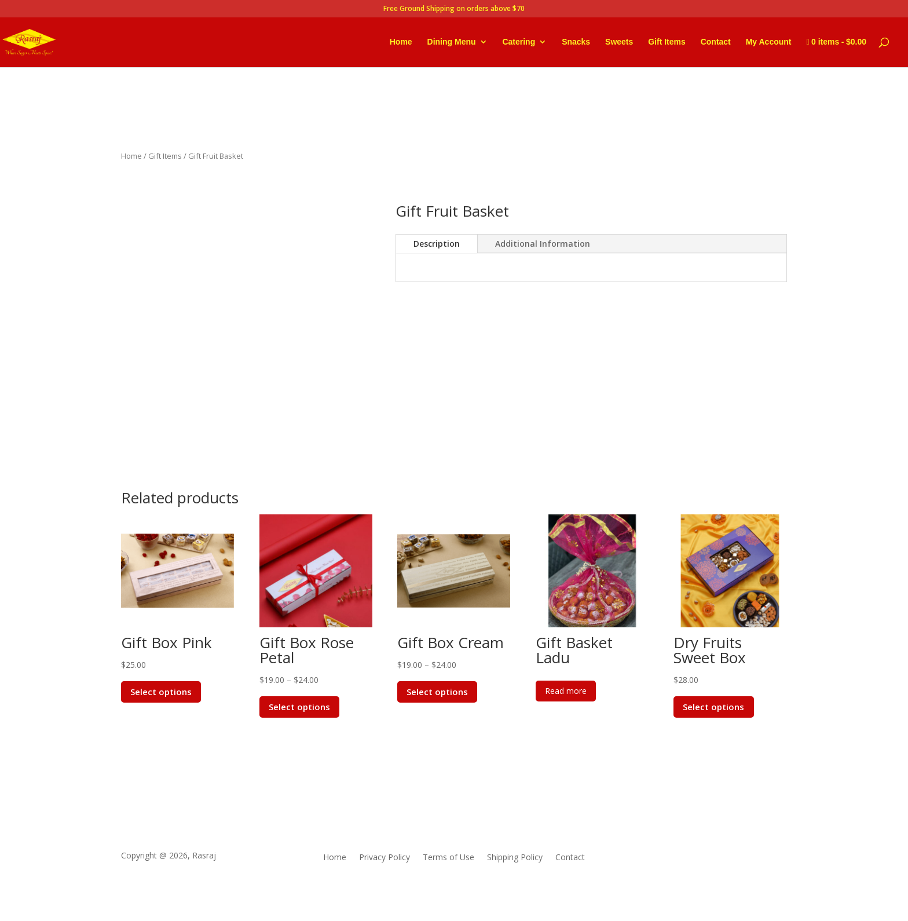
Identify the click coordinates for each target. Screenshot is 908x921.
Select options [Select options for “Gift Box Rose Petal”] (300, 706)
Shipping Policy (515, 857)
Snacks (576, 42)
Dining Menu (451, 42)
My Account (769, 42)
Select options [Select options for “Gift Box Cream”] (437, 691)
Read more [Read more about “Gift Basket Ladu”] (566, 690)
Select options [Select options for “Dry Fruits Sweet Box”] (714, 706)
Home (401, 42)
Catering (518, 42)
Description (436, 243)
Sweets (619, 42)
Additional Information (542, 243)
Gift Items (667, 42)
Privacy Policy (384, 857)
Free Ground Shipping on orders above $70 (454, 9)
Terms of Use (448, 857)
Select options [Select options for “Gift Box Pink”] (161, 691)
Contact (716, 42)
